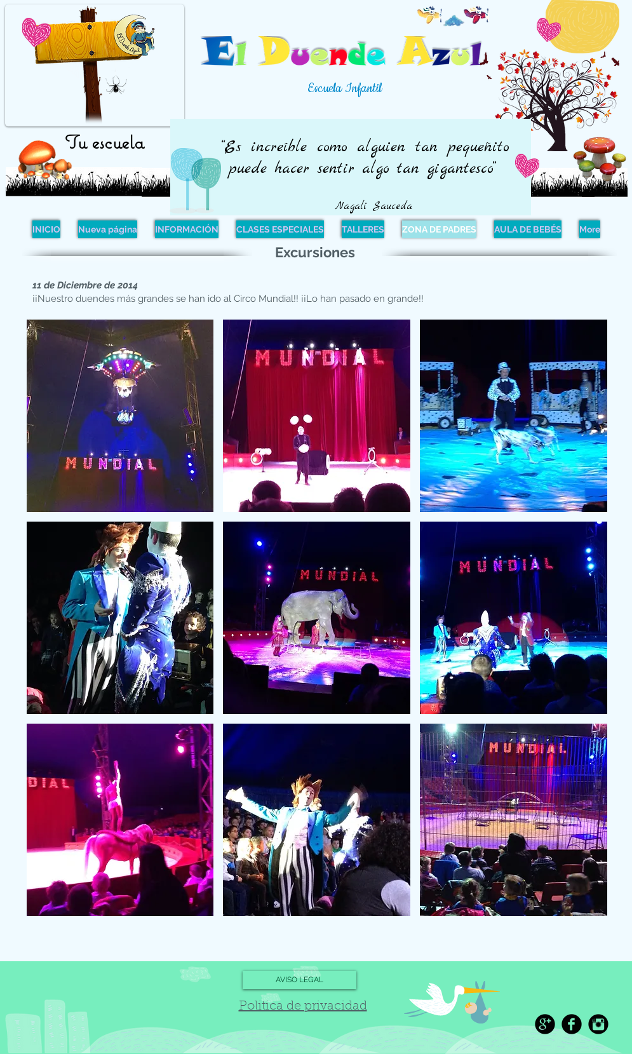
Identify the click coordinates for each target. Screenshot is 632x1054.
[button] (120, 416)
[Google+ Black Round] (545, 1024)
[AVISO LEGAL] (299, 980)
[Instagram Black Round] (598, 1024)
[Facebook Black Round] (571, 1024)
